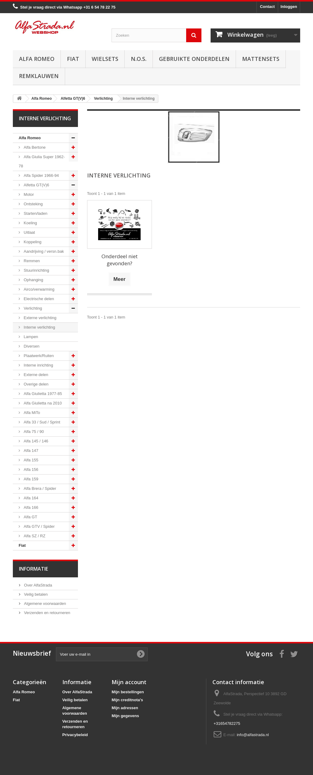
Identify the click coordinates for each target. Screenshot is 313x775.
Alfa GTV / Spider (39, 526)
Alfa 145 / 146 (35, 441)
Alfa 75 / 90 (33, 431)
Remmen (31, 261)
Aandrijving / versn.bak (43, 251)
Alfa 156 (30, 469)
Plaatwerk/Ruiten (38, 355)
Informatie (33, 568)
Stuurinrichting (36, 270)
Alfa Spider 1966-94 (41, 175)
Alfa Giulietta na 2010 (42, 403)
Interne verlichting (39, 327)
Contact (267, 6)
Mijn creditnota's (127, 700)
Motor (28, 194)
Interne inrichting (38, 365)
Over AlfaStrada (37, 585)
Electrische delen (38, 298)
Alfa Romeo (36, 58)
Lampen (30, 336)
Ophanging (33, 280)
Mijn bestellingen (128, 692)
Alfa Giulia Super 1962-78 (42, 161)
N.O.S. (138, 58)
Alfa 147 (30, 450)
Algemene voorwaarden (44, 603)
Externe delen (35, 374)
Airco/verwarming (38, 289)
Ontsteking (33, 204)
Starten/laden (35, 213)
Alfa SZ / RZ (34, 536)
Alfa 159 (30, 479)
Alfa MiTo (31, 412)
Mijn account (129, 682)
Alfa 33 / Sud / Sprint (41, 422)
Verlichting (32, 308)
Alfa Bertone (34, 147)
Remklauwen (39, 76)
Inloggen (289, 6)
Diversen (31, 346)
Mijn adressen (125, 708)
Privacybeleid (75, 734)
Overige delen (36, 384)
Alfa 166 (30, 507)
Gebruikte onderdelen (194, 58)
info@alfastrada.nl (253, 734)
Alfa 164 (30, 498)
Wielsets (105, 58)
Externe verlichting (40, 317)
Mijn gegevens (125, 716)
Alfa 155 (30, 460)
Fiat (73, 58)
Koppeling (32, 242)
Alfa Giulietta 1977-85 (42, 393)
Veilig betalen (35, 594)
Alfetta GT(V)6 (36, 185)
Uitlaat (29, 232)
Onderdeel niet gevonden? (119, 260)
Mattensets (260, 58)
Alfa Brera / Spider (39, 488)
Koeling (30, 223)
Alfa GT (30, 517)
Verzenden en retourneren (46, 612)
